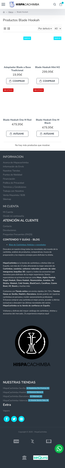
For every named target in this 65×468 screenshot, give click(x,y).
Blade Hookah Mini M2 (47, 67)
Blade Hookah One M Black (47, 121)
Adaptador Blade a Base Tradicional (17, 69)
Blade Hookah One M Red (17, 119)
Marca (10, 12)
